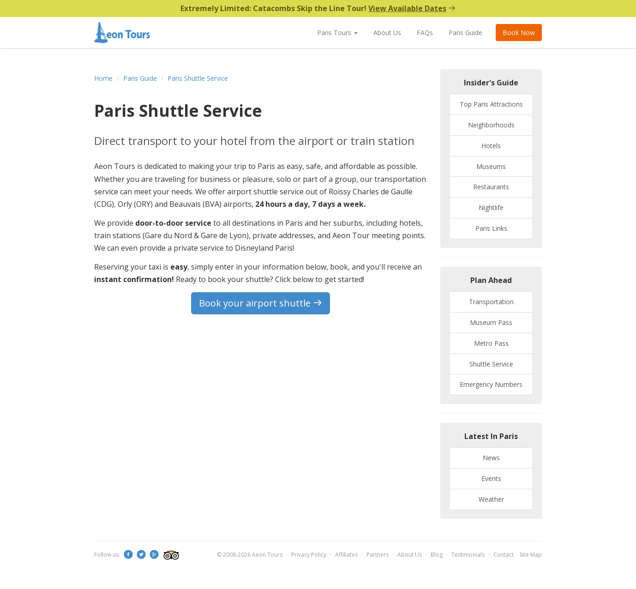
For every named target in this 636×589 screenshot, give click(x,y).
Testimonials (468, 555)
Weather (491, 499)
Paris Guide (465, 32)
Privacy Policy (308, 555)
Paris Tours (337, 32)
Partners (377, 555)
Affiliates (346, 555)
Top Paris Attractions (491, 104)
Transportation (491, 301)
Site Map (531, 555)
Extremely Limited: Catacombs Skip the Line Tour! (318, 8)
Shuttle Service (491, 364)
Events (491, 478)
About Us (387, 32)
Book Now (519, 32)
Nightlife (491, 207)
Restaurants (491, 186)
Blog (437, 555)
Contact (503, 555)
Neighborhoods (491, 124)
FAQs (425, 32)
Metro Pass (491, 343)
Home (103, 78)
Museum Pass (491, 322)
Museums (491, 166)
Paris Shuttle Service (198, 78)
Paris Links (491, 228)
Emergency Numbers (491, 384)
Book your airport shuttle (260, 303)
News (491, 457)
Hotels (491, 145)
